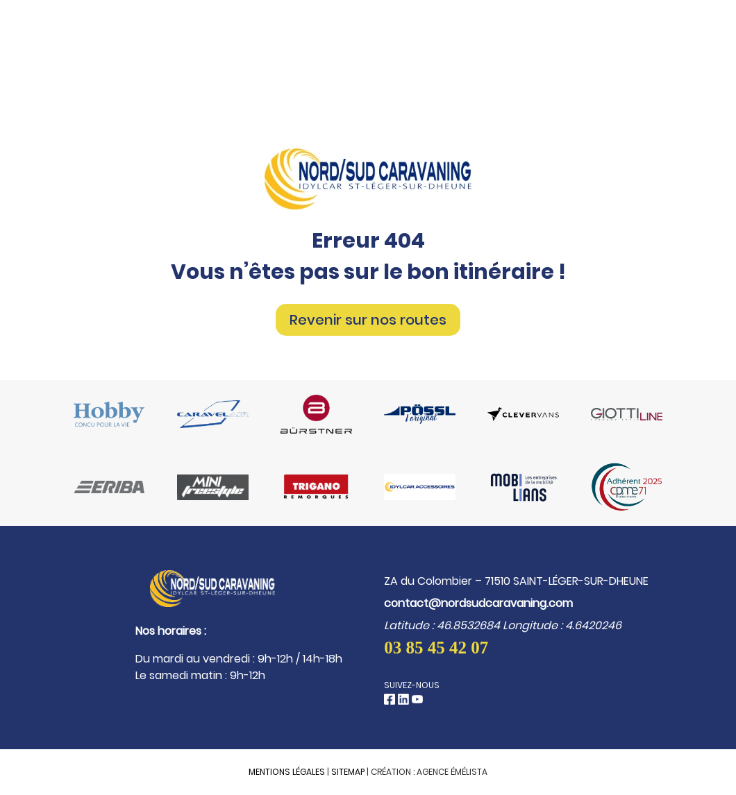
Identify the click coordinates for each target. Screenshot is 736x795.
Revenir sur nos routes (368, 320)
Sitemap (348, 772)
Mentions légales (287, 772)
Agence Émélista (452, 772)
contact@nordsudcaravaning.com (478, 603)
